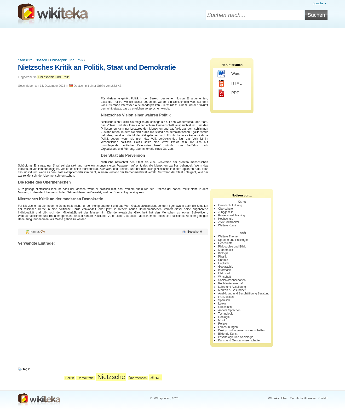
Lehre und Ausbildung (232, 286)
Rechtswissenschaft (230, 283)
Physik (222, 256)
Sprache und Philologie (232, 240)
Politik (69, 378)
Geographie (225, 266)
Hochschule (225, 218)
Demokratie (85, 378)
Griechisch (225, 307)
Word (229, 74)
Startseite (25, 60)
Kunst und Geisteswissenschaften (239, 340)
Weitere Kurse (227, 225)
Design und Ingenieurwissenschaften (241, 330)
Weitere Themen (228, 236)
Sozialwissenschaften (232, 280)
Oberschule (225, 208)
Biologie (223, 253)
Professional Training (231, 215)
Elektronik (224, 273)
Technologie (225, 313)
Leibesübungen (228, 327)
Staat (155, 377)
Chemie (223, 260)
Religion (223, 323)
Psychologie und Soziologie (235, 337)
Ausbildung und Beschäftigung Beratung (243, 293)
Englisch (223, 263)
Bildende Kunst (227, 333)
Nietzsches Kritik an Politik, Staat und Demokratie (97, 67)
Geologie (224, 317)
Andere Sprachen (229, 310)
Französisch (226, 297)
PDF (228, 93)
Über (284, 398)
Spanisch (224, 300)
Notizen (41, 60)
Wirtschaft (224, 276)
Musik (221, 320)
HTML (230, 83)
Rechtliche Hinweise (303, 398)
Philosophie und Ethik (66, 60)
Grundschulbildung (230, 205)
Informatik (224, 270)
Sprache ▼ (320, 3)
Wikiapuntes (162, 398)
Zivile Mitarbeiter (228, 222)
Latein (222, 303)
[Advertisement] (172, 41)
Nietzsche (111, 376)
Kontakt (323, 398)
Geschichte (225, 243)
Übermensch (138, 378)
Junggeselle (225, 212)
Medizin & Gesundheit (232, 290)
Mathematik (225, 250)
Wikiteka (273, 398)
